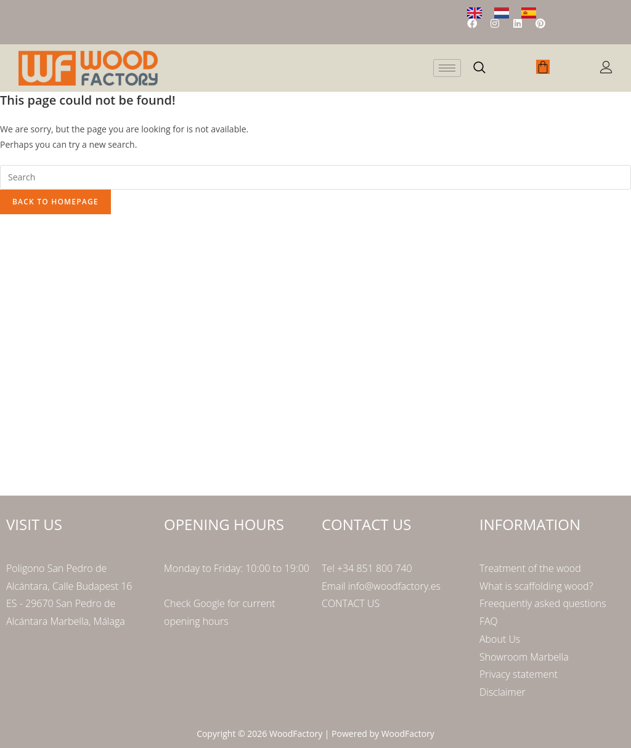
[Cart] (543, 67)
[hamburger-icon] (447, 68)
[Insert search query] (315, 177)
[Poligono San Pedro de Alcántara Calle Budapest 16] (315, 352)
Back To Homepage (55, 201)
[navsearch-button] (479, 68)
